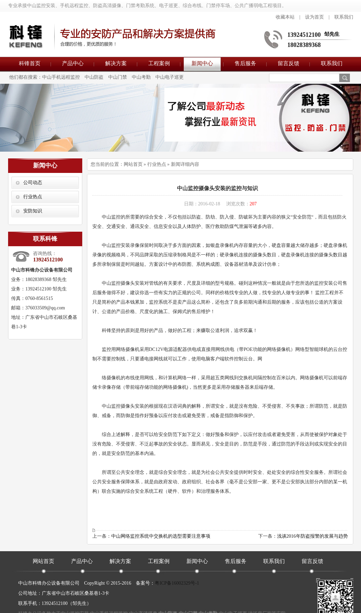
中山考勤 (141, 77)
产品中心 (73, 63)
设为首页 (314, 17)
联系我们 (343, 17)
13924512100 (304, 34)
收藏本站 (285, 17)
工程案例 (159, 63)
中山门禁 (117, 77)
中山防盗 (94, 77)
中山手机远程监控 (61, 77)
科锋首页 (29, 63)
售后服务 (245, 63)
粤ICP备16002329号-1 (177, 583)
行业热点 (32, 196)
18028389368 (304, 45)
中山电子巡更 (169, 77)
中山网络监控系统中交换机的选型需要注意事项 (160, 536)
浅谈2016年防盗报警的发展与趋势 (312, 536)
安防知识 (32, 210)
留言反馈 (288, 63)
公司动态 (32, 182)
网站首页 (133, 164)
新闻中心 (202, 63)
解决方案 (116, 63)
